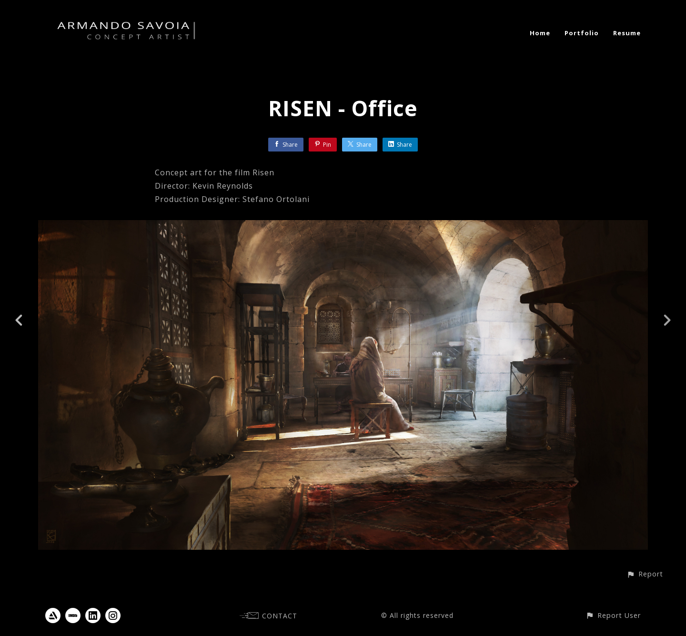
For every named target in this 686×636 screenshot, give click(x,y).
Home (540, 33)
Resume (627, 33)
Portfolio (582, 33)
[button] (645, 574)
